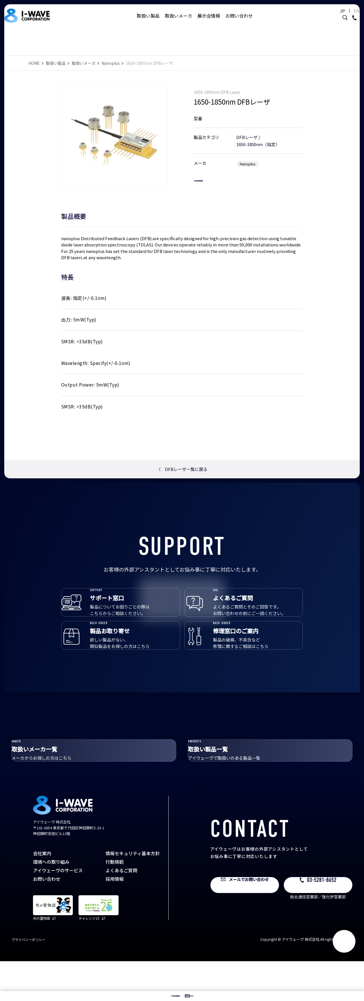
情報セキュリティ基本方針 (133, 893)
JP (333, 16)
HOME (34, 63)
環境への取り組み (51, 901)
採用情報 (115, 918)
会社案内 (42, 893)
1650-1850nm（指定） (258, 139)
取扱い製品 (148, 21)
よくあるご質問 (121, 910)
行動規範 (115, 901)
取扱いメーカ (178, 21)
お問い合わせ (239, 21)
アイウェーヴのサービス (58, 910)
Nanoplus (111, 63)
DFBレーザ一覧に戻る (182, 469)
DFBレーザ (247, 131)
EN (348, 16)
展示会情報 (208, 21)
